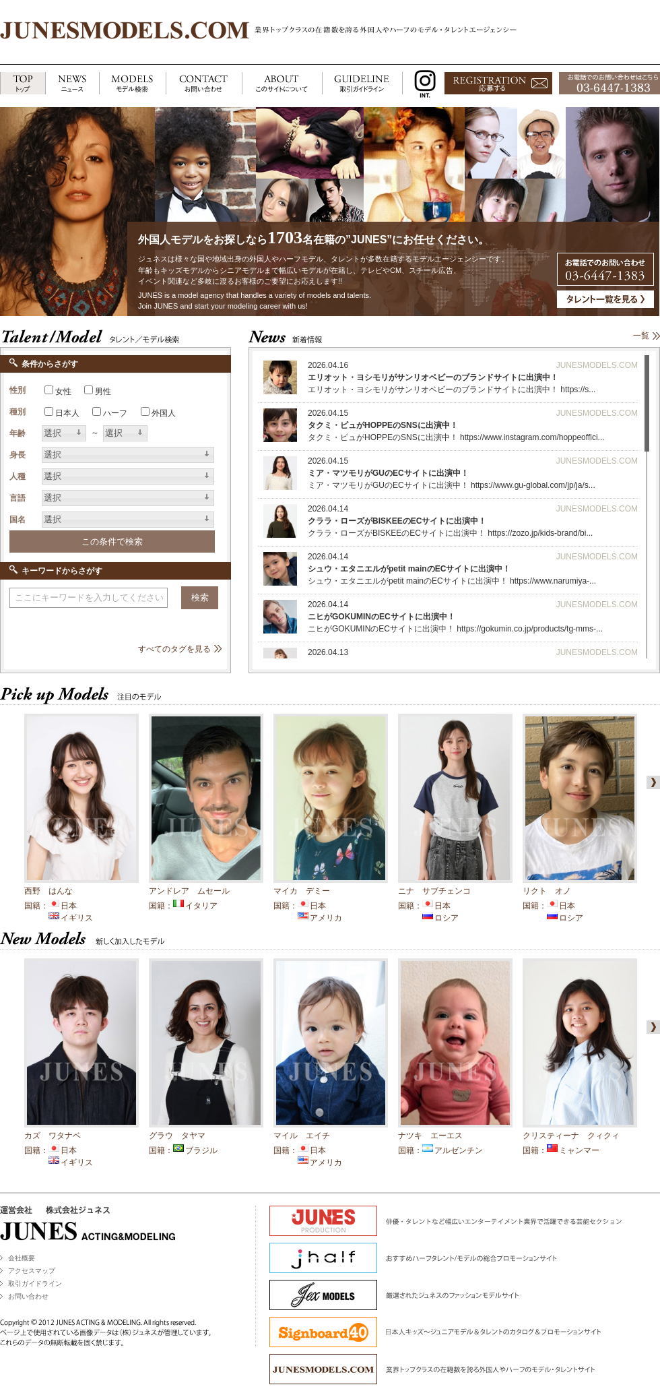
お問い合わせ (28, 1296)
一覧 (641, 335)
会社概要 (21, 1258)
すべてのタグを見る (174, 649)
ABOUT (282, 84)
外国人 (164, 413)
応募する (498, 84)
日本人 (67, 413)
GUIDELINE (362, 84)
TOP (22, 84)
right (650, 782)
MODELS (132, 84)
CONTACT (204, 84)
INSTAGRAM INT (422, 84)
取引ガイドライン (35, 1283)
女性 (63, 391)
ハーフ (115, 413)
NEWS (72, 84)
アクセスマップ (31, 1270)
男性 (103, 391)
